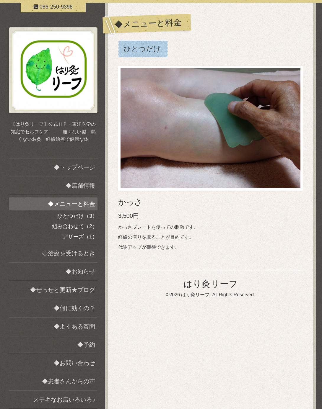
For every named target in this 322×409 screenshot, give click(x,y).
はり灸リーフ (210, 284)
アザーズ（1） (80, 237)
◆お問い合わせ (74, 363)
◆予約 (86, 344)
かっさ (130, 202)
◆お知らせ (80, 271)
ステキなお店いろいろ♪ (64, 399)
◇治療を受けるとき (68, 253)
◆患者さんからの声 (68, 381)
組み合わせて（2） (74, 226)
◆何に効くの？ (74, 308)
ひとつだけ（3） (77, 216)
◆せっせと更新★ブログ (62, 290)
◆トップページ (74, 167)
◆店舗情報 (80, 185)
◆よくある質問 (74, 326)
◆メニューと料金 (71, 204)
